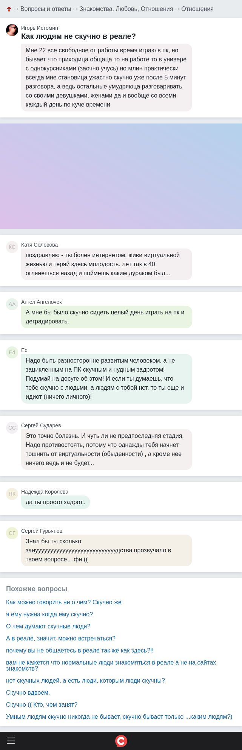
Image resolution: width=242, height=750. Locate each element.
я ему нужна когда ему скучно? (49, 614)
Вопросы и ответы (45, 9)
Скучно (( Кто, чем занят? (41, 704)
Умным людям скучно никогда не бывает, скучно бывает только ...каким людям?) (119, 716)
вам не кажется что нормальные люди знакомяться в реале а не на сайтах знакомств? (111, 665)
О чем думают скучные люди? (48, 626)
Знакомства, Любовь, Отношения (126, 9)
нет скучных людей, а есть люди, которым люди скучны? (85, 680)
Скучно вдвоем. (28, 692)
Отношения (197, 9)
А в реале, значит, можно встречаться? (61, 638)
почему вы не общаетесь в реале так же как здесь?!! (80, 650)
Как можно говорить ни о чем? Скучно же (64, 602)
